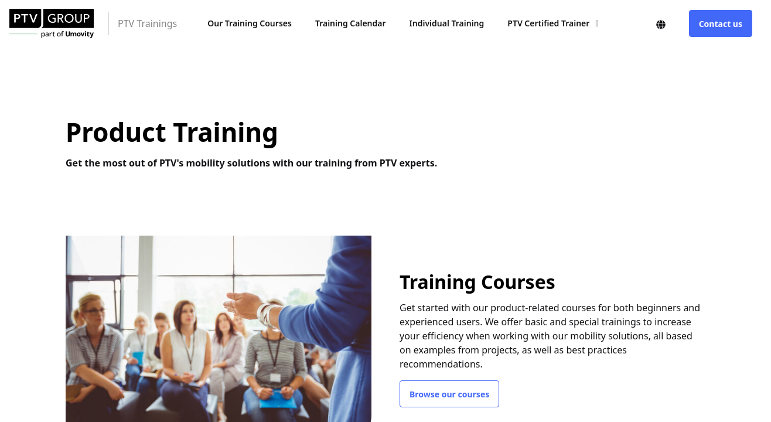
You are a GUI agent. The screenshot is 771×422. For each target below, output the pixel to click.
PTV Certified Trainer (548, 23)
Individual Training (447, 23)
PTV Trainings (147, 23)
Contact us (720, 23)
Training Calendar (350, 23)
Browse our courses (449, 394)
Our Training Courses (249, 23)
